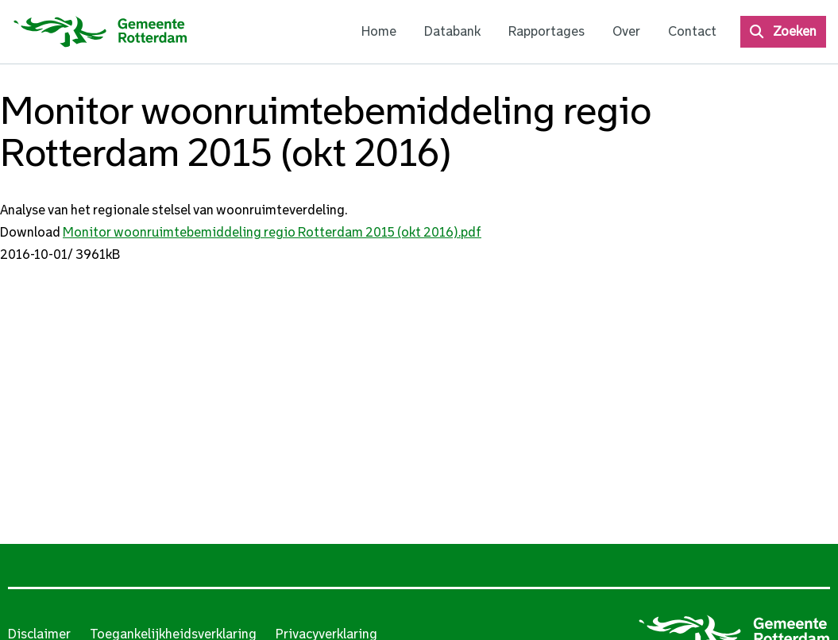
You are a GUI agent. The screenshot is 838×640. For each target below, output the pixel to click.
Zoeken (795, 31)
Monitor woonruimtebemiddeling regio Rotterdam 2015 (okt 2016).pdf (272, 232)
